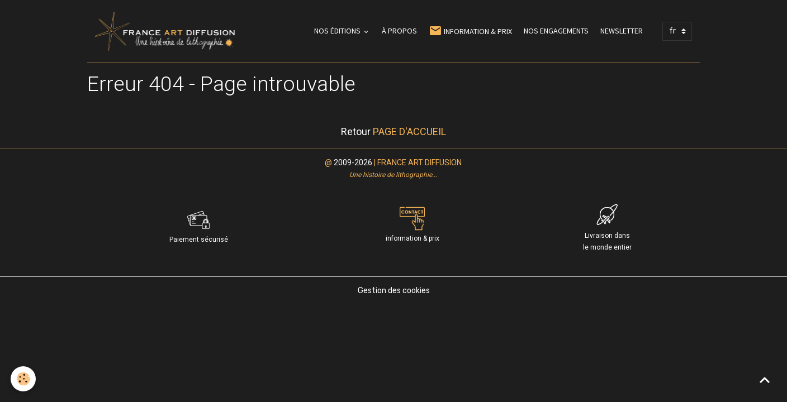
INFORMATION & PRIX (470, 31)
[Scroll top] (765, 380)
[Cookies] (23, 378)
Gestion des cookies (394, 290)
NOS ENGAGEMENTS (556, 31)
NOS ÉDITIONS (338, 31)
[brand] (167, 31)
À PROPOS (399, 31)
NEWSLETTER (621, 31)
